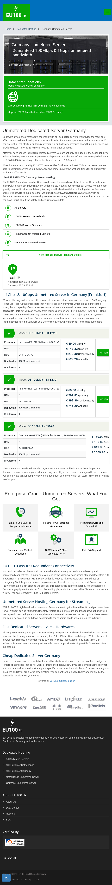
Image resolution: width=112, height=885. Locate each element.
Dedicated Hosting (26, 29)
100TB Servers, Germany (28, 225)
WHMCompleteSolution (62, 680)
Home (8, 29)
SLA (8, 819)
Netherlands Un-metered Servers (32, 233)
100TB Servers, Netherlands (30, 216)
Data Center (12, 807)
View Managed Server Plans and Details (60, 254)
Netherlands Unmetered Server (22, 777)
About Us (11, 801)
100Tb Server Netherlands (20, 765)
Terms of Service (11, 879)
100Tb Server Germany (18, 771)
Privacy (27, 879)
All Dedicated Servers (17, 759)
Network (10, 813)
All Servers (20, 207)
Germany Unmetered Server (21, 783)
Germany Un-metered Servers (31, 242)
